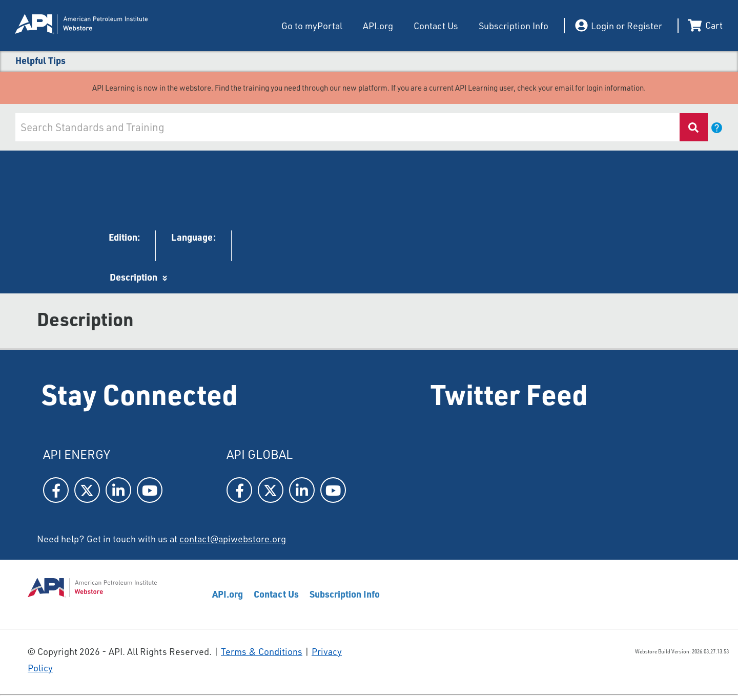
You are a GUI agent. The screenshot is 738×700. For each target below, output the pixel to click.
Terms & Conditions (261, 651)
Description (133, 277)
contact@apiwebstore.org (232, 539)
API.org (378, 25)
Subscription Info (513, 25)
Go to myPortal (311, 25)
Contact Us (436, 25)
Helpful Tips (40, 60)
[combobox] (346, 127)
